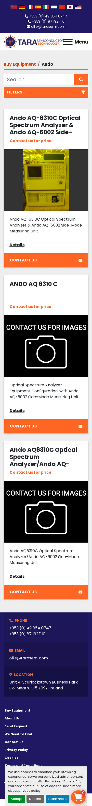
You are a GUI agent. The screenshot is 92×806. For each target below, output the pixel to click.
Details (17, 245)
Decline (35, 799)
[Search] (39, 79)
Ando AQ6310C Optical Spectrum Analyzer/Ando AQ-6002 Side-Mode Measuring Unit (43, 464)
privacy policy (29, 791)
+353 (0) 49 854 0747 (48, 16)
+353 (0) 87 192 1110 (48, 21)
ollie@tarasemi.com (48, 26)
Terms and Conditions (23, 765)
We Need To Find (18, 734)
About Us (12, 718)
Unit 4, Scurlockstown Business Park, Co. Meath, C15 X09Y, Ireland (44, 685)
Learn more (57, 799)
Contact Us (46, 260)
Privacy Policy (16, 750)
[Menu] (68, 42)
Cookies (11, 758)
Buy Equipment (17, 710)
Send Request (16, 726)
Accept (16, 799)
